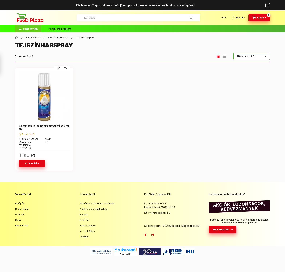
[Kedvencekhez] (58, 68)
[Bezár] (267, 5)
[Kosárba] (32, 163)
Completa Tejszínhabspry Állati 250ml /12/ (44, 127)
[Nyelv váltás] (223, 18)
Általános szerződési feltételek (97, 203)
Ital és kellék (33, 37)
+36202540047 (157, 203)
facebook (145, 235)
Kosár (18, 220)
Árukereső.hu (125, 254)
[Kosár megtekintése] (259, 17)
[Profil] (238, 17)
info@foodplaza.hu (159, 212)
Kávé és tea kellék (58, 37)
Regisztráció (22, 208)
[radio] (224, 56)
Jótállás (84, 236)
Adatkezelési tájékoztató (94, 208)
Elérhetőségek (88, 225)
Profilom (20, 214)
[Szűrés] (3, 65)
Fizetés (84, 214)
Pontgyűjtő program (60, 28)
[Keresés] (191, 17)
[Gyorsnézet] (65, 68)
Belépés (19, 203)
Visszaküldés (87, 231)
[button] (28, 28)
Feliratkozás (221, 229)
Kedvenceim (22, 225)
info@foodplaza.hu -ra (129, 5)
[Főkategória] (16, 37)
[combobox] (138, 17)
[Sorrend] (251, 56)
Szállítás (84, 220)
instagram (152, 235)
